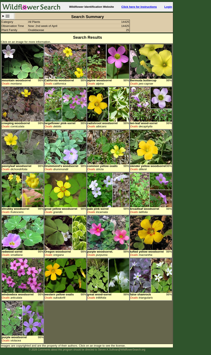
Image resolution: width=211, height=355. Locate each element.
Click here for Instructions (139, 6)
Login (168, 6)
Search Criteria (7, 16)
